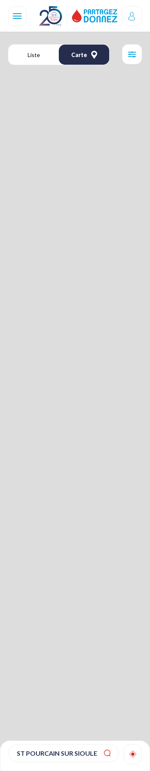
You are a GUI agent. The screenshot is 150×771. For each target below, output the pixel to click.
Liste (34, 54)
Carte (84, 55)
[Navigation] (17, 16)
